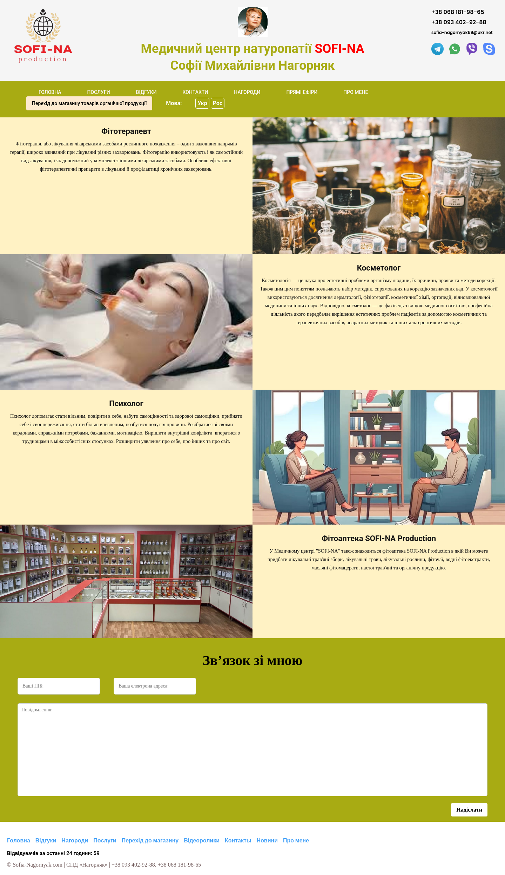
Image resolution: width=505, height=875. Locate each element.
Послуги (104, 840)
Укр (202, 103)
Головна (18, 840)
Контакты (238, 840)
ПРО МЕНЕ (355, 92)
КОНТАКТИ (195, 92)
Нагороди (74, 840)
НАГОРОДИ (247, 92)
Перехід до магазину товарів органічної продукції (89, 103)
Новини (267, 840)
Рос (218, 103)
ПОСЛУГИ (98, 92)
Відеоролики (202, 840)
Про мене (296, 840)
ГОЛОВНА (50, 92)
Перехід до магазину (150, 840)
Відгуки (45, 840)
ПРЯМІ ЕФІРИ (301, 92)
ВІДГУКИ (146, 92)
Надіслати (469, 810)
